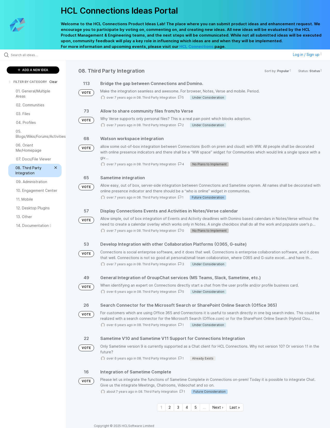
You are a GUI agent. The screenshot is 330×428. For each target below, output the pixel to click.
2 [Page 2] (170, 407)
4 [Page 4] (187, 407)
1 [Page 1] (161, 407)
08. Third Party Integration (156, 97)
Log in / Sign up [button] (307, 54)
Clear (53, 82)
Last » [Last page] (235, 407)
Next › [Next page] (217, 407)
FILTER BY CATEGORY (27, 82)
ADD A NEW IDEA (33, 70)
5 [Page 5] (195, 407)
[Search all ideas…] (39, 55)
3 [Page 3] (178, 407)
